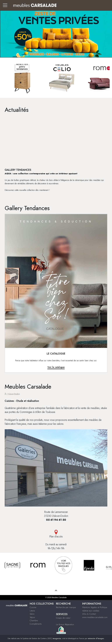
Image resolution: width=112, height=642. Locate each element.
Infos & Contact (89, 614)
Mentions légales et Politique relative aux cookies (94, 609)
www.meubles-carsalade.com (94, 617)
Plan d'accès (56, 534)
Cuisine (33, 607)
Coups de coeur (63, 617)
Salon (32, 614)
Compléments (36, 623)
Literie (32, 610)
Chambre (34, 620)
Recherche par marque (66, 607)
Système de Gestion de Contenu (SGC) (41, 638)
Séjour (32, 617)
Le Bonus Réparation (65, 624)
